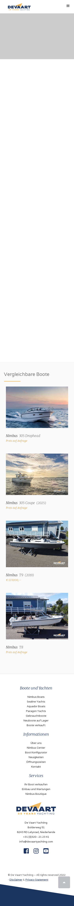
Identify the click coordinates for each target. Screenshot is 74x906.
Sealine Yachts (36, 701)
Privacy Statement (36, 879)
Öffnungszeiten (36, 762)
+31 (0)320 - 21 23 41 (36, 837)
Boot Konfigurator (36, 752)
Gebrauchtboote (36, 715)
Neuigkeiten (36, 757)
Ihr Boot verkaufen (36, 784)
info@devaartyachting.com (36, 841)
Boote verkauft (36, 725)
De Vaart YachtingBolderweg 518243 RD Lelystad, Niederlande (36, 827)
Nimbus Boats (36, 697)
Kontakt (36, 766)
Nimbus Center (36, 747)
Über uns (36, 743)
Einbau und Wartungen (36, 789)
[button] (68, 6)
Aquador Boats (36, 706)
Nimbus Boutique (36, 794)
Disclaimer (15, 879)
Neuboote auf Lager (36, 720)
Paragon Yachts (36, 711)
